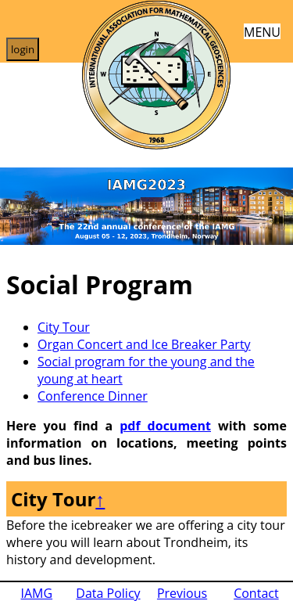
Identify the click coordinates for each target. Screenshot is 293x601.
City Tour (64, 327)
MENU (262, 30)
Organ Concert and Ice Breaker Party (144, 344)
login (22, 49)
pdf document (165, 425)
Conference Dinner (93, 396)
